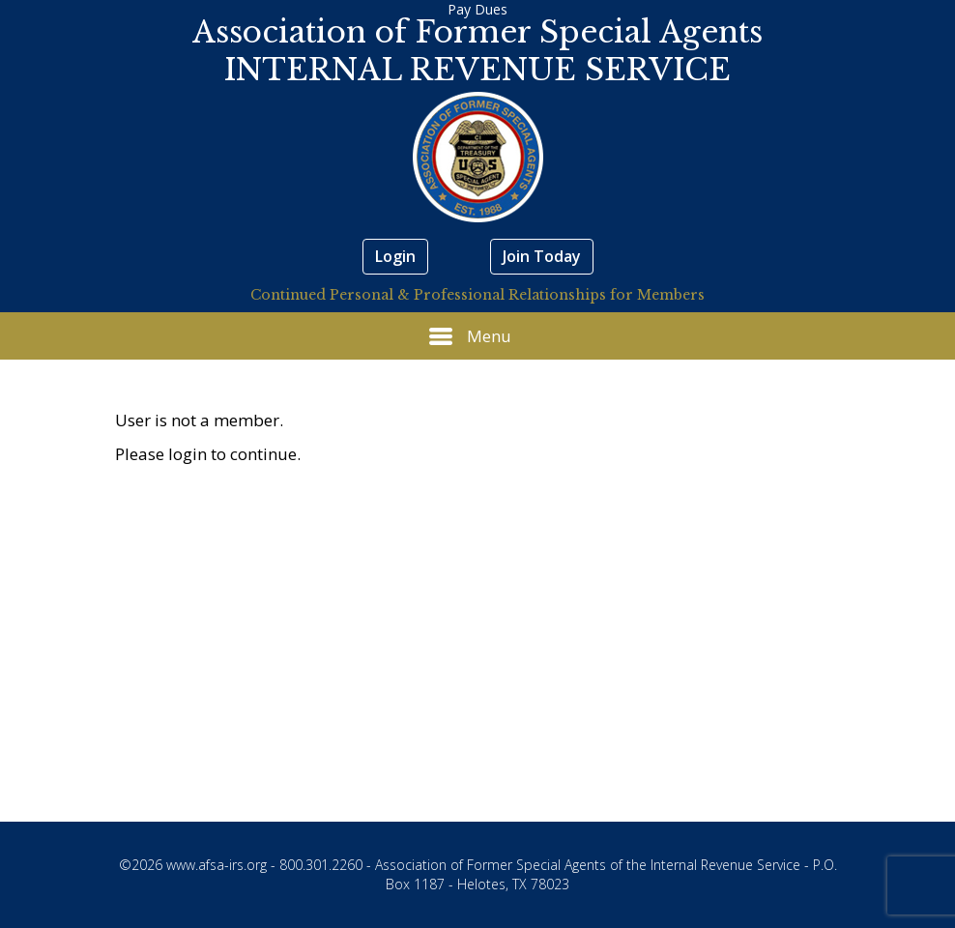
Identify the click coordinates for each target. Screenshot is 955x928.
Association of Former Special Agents (477, 32)
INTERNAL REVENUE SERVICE (477, 69)
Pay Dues (477, 9)
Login (395, 256)
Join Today (542, 256)
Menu (470, 336)
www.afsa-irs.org (216, 865)
